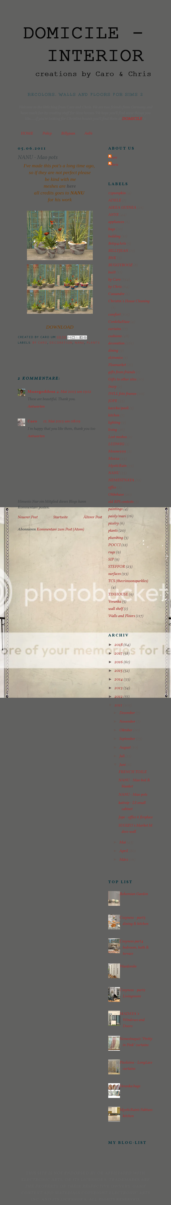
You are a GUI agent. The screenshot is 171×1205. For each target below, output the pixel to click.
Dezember (127, 713)
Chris (113, 165)
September (127, 739)
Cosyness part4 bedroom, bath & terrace (134, 948)
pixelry (113, 523)
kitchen (113, 415)
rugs (111, 552)
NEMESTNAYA (121, 480)
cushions (115, 336)
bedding (114, 236)
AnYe (88, 133)
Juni (123, 765)
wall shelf (115, 609)
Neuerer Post (28, 517)
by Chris (115, 287)
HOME (27, 133)
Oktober (126, 730)
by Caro (39, 343)
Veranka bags (130, 1086)
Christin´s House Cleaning (129, 301)
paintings (115, 509)
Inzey (112, 387)
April (124, 851)
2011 (118, 705)
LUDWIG (116, 444)
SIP (111, 559)
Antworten (36, 406)
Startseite (60, 517)
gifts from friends (121, 372)
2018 (118, 645)
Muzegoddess (41, 392)
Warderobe (128, 966)
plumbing (115, 538)
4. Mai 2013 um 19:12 (74, 392)
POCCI (114, 545)
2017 (118, 653)
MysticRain (117, 466)
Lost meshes (117, 437)
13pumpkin (117, 193)
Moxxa (113, 459)
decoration (60, 343)
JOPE (112, 401)
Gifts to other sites (122, 379)
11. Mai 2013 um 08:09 (61, 421)
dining (113, 351)
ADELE (114, 200)
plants (93, 343)
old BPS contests (121, 502)
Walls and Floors (121, 616)
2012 (118, 697)
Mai (123, 842)
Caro (32, 421)
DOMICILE (132, 119)
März (124, 860)
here (71, 186)
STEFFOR (116, 567)
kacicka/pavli (118, 408)
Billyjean (68, 133)
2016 (119, 662)
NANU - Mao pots (133, 795)
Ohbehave (116, 495)
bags (111, 229)
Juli (122, 756)
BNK (112, 258)
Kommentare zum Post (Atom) (60, 529)
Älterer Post (92, 517)
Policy (47, 133)
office (112, 487)
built (112, 272)
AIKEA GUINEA (122, 208)
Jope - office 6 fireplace (136, 817)
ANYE (113, 215)
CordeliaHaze (119, 322)
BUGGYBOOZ (120, 265)
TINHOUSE (118, 594)
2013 (118, 688)
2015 (118, 671)
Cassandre (116, 294)
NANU (79, 343)
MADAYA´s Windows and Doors (132, 1020)
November (127, 722)
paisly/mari (117, 516)
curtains (114, 329)
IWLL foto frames (122, 394)
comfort (114, 315)
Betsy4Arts (117, 244)
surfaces (114, 574)
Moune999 (117, 451)
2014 (119, 679)
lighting (114, 423)
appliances (116, 222)
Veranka (114, 602)
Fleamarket (117, 365)
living (112, 430)
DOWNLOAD (59, 327)
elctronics (115, 358)
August (125, 747)
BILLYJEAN (118, 251)
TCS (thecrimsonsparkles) (128, 581)
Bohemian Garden (134, 894)
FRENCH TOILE (133, 772)
